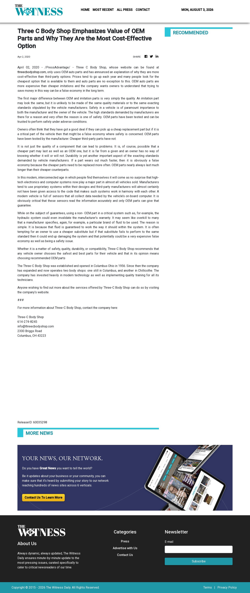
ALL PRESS (125, 10)
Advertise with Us (125, 548)
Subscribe (199, 561)
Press (125, 541)
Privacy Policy (227, 587)
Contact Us (125, 555)
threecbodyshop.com (31, 72)
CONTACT (143, 10)
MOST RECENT (103, 10)
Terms (207, 587)
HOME (85, 10)
